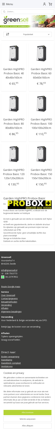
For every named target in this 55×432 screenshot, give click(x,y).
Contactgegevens (9, 298)
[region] (27, 391)
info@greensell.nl (9, 270)
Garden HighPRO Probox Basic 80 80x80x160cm (13, 124)
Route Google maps (10, 286)
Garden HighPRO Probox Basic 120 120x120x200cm (13, 174)
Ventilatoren (7, 366)
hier (9, 326)
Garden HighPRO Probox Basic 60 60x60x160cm (41, 73)
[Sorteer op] (28, 34)
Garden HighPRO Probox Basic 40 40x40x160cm (13, 73)
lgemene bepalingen (12, 311)
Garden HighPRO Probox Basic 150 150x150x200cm (41, 174)
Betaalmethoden (9, 301)
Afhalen (4, 308)
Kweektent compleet (11, 363)
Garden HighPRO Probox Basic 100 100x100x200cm (41, 124)
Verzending (6, 305)
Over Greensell (8, 295)
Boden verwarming (10, 356)
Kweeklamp (6, 359)
